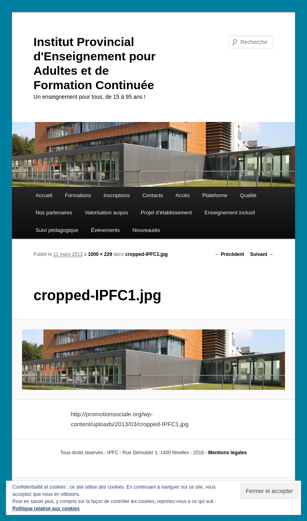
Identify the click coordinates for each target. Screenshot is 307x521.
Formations (78, 195)
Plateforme (214, 195)
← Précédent (229, 254)
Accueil (44, 195)
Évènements (105, 230)
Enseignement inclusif (229, 213)
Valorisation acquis (106, 213)
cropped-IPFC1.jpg (146, 254)
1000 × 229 (100, 254)
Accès (182, 195)
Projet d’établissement (166, 213)
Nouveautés (146, 230)
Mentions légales (227, 452)
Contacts (152, 195)
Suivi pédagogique (57, 230)
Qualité (248, 195)
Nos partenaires (54, 213)
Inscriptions (117, 195)
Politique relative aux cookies (46, 508)
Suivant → (262, 254)
